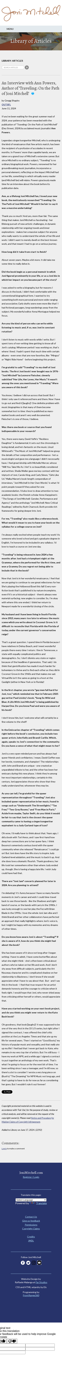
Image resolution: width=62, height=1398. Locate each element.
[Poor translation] (12, 1341)
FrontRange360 (31, 1295)
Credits (31, 1236)
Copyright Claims (31, 1228)
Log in (4, 1148)
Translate (38, 1203)
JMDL (31, 1240)
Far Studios (41, 1282)
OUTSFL (6, 104)
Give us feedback (31, 1220)
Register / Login (31, 1177)
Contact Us (31, 1216)
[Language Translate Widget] (31, 1200)
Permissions (31, 1224)
